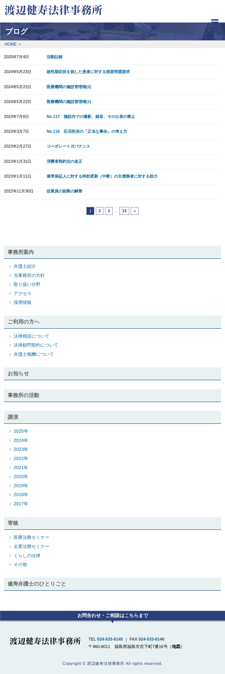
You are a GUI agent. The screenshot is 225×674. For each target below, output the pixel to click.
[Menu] (215, 23)
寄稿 (13, 523)
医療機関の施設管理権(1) (69, 102)
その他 (20, 564)
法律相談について (31, 336)
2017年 (21, 503)
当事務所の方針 (29, 275)
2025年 (21, 431)
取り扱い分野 (27, 284)
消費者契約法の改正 (64, 161)
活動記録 (54, 57)
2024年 (21, 440)
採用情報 (22, 302)
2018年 (21, 494)
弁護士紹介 (25, 266)
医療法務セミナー (31, 537)
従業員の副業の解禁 (64, 191)
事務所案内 (21, 252)
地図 (176, 646)
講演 (13, 417)
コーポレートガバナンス (68, 146)
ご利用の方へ (24, 321)
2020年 (21, 476)
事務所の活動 (23, 395)
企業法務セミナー (31, 546)
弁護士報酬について (34, 354)
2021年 (21, 467)
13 (124, 211)
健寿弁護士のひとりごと (37, 584)
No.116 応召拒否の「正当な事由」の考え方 (87, 131)
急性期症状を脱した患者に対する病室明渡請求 (88, 72)
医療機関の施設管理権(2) (69, 87)
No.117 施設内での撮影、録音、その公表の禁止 (91, 116)
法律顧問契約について (36, 345)
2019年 (21, 485)
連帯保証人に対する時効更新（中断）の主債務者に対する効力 (102, 176)
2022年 (21, 458)
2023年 (21, 449)
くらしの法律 (27, 555)
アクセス (22, 293)
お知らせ (18, 373)
